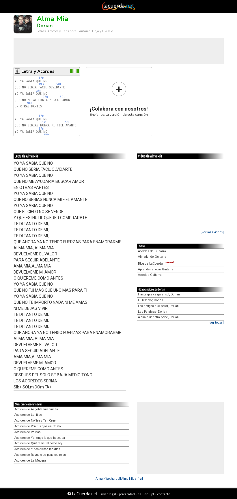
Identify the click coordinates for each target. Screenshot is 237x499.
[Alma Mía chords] (107, 478)
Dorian (45, 25)
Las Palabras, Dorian (152, 312)
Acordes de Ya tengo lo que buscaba (39, 438)
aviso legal (108, 494)
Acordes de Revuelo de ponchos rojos (40, 455)
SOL (60, 84)
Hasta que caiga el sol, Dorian (159, 294)
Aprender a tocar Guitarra (155, 269)
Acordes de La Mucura (30, 460)
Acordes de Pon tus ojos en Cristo (37, 426)
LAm (41, 78)
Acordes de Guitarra (152, 251)
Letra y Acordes (38, 71)
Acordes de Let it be (28, 415)
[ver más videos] (212, 232)
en (146, 494)
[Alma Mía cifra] (131, 478)
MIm (29, 103)
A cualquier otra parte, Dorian (158, 317)
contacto (163, 494)
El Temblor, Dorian (150, 300)
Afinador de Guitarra (152, 257)
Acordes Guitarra (150, 275)
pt (152, 494)
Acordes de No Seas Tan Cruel (35, 420)
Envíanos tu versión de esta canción (119, 99)
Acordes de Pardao (27, 432)
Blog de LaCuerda (156, 263)
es (139, 494)
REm (41, 84)
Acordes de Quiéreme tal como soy (38, 443)
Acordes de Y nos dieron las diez (37, 449)
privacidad (127, 494)
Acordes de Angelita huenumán (36, 409)
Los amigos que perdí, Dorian (158, 306)
